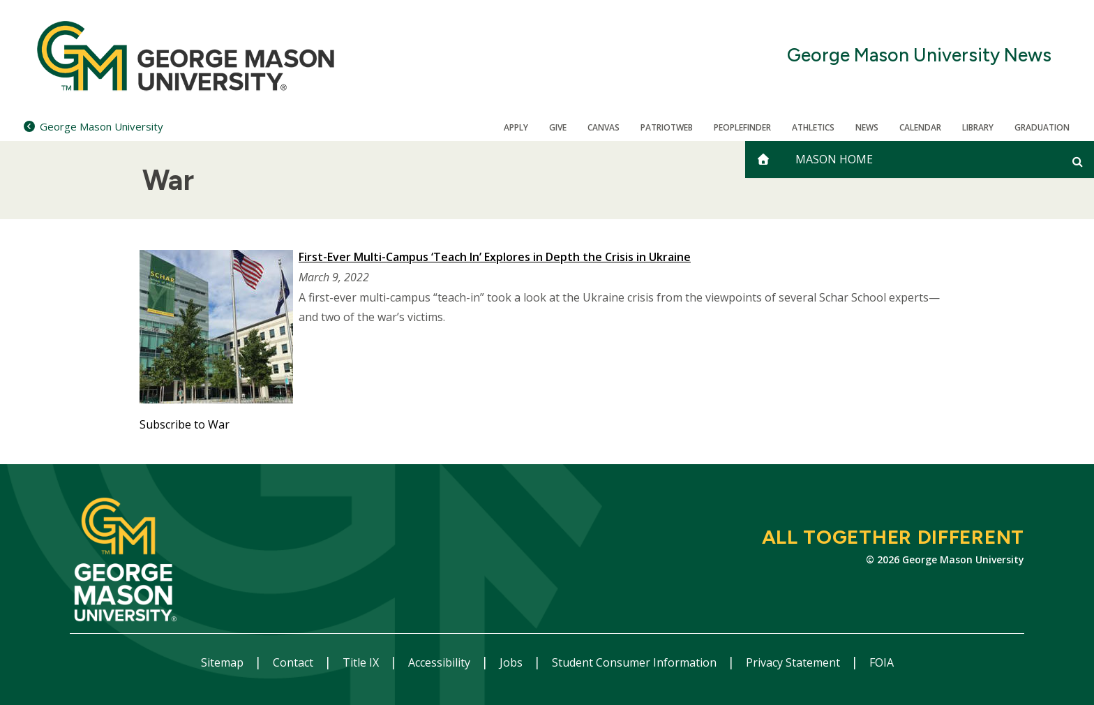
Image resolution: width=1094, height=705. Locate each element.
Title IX (362, 662)
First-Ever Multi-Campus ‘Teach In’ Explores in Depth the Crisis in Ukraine (495, 257)
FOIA (881, 662)
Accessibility (440, 662)
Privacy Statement (794, 662)
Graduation (1042, 127)
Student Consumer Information (635, 662)
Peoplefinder (742, 127)
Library (978, 127)
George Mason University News (919, 55)
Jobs (512, 662)
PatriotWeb (666, 127)
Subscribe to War (185, 424)
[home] (763, 159)
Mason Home (834, 159)
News (866, 127)
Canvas (603, 127)
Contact (294, 662)
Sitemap (223, 662)
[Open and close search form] (1077, 161)
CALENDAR (920, 127)
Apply (516, 127)
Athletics (813, 127)
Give (558, 127)
